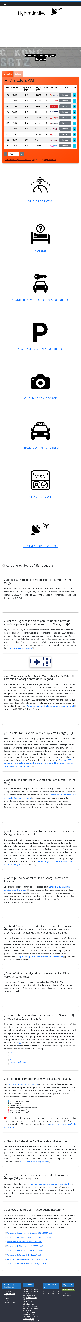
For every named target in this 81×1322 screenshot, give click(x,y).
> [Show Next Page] (21, 154)
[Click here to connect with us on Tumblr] (48, 1294)
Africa (6, 1300)
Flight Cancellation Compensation (31, 1318)
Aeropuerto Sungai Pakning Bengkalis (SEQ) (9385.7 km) (28, 1233)
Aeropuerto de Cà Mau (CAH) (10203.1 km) (23, 1255)
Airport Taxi (30, 1304)
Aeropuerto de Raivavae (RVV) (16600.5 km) (23, 1242)
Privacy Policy (66, 1296)
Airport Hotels (31, 1296)
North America (9, 1302)
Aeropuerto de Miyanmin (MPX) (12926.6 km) (24, 1246)
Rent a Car (30, 1302)
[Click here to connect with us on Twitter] (58, 1292)
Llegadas (8, 74)
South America (9, 1294)
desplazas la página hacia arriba (22, 1084)
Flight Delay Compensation (29, 1313)
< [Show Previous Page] (5, 154)
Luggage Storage (32, 1308)
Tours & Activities (32, 1306)
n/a (10, 1053)
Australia (7, 1292)
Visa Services (30, 1310)
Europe (7, 1298)
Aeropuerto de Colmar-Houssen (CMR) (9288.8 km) (26, 1263)
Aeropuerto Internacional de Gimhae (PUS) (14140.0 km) (28, 1237)
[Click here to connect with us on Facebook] (43, 1292)
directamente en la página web (35, 1161)
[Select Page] (13, 154)
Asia (5, 1296)
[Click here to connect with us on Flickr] (53, 1292)
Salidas (18, 74)
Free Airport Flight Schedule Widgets (19, 159)
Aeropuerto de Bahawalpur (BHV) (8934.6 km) (24, 1250)
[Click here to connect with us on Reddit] (53, 1294)
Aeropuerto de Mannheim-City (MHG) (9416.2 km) (26, 1259)
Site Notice (65, 1294)
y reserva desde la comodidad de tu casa (38, 763)
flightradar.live (50, 159)
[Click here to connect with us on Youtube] (48, 1292)
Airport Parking (31, 1298)
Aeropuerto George (17, 1062)
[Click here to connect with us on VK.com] (58, 1294)
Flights (28, 1300)
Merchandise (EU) (32, 1289)
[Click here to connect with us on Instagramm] (43, 1294)
